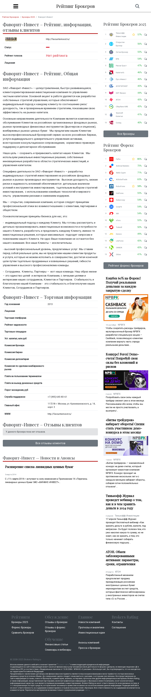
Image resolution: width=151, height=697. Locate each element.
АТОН (118, 100)
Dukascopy (120, 200)
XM (117, 213)
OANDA (119, 248)
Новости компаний (89, 622)
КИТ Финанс (121, 93)
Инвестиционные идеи (91, 632)
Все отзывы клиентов (50, 443)
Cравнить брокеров (23, 632)
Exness (119, 234)
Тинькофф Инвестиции (127, 515)
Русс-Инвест (121, 79)
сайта (87, 690)
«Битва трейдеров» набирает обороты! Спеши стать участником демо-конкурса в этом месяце (125, 426)
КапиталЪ (120, 72)
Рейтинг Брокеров (75, 6)
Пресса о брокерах (89, 648)
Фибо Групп (121, 173)
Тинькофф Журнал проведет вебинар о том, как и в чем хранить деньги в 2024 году (124, 502)
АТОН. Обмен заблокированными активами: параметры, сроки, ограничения (122, 558)
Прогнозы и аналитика (91, 627)
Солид (118, 123)
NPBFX (121, 324)
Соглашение (119, 627)
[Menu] (16, 6)
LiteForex (119, 241)
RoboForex (120, 186)
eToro (118, 220)
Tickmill (119, 227)
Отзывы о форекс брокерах (55, 629)
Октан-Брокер (122, 52)
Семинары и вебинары (58, 649)
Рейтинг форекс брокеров (126, 265)
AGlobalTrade (121, 179)
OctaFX (119, 207)
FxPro (118, 159)
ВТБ (117, 59)
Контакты (117, 622)
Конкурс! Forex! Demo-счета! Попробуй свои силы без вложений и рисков (122, 360)
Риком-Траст (121, 66)
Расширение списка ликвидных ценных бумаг (39, 467)
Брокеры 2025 (28, 17)
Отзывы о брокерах (56, 622)
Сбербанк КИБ (122, 107)
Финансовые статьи (56, 644)
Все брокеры (126, 134)
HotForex (119, 193)
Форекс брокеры (21, 627)
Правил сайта (63, 665)
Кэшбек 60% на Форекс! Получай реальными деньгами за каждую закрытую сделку (123, 284)
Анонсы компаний (88, 642)
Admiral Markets (122, 166)
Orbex (118, 254)
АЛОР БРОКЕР (122, 86)
